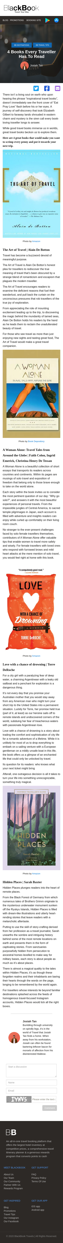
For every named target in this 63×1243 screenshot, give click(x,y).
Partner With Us (12, 1185)
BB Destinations (21, 45)
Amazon (36, 241)
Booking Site (34, 20)
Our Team (9, 1178)
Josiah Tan (36, 65)
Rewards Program (13, 1188)
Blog (5, 20)
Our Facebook (11, 1221)
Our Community (12, 1181)
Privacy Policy (39, 1178)
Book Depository (36, 441)
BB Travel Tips (42, 45)
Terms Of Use (39, 1181)
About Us (8, 1174)
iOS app (36, 1206)
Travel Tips (9, 1214)
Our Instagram (11, 1218)
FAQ (34, 1174)
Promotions (17, 20)
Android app (38, 1210)
